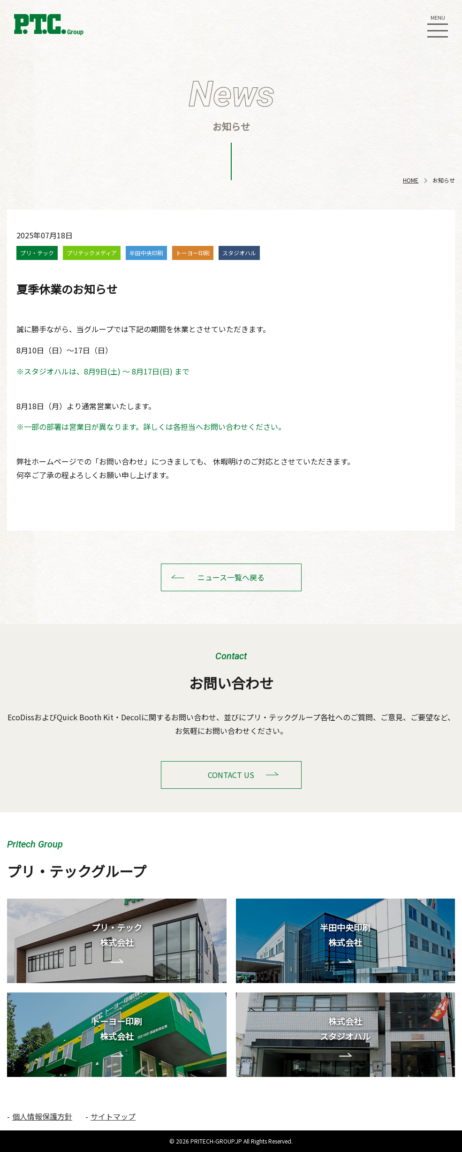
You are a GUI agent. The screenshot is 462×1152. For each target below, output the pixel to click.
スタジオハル (239, 253)
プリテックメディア (92, 253)
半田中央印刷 (146, 253)
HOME (410, 180)
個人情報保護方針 (42, 1116)
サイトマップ (113, 1116)
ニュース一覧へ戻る (231, 577)
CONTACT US (231, 774)
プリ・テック (37, 253)
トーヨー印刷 (193, 253)
